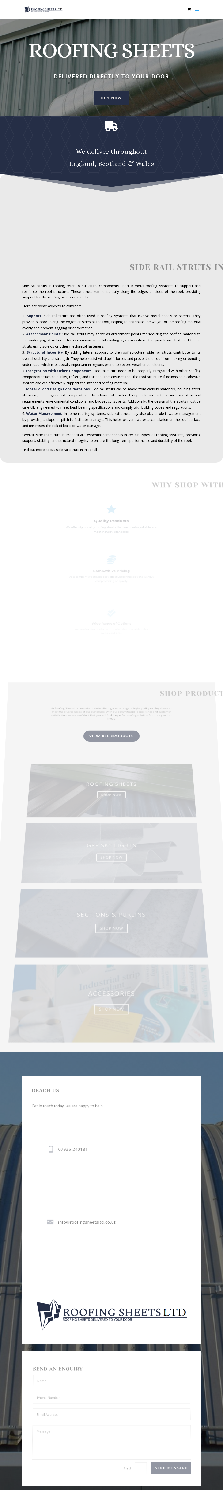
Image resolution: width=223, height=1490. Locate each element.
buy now (106, 97)
